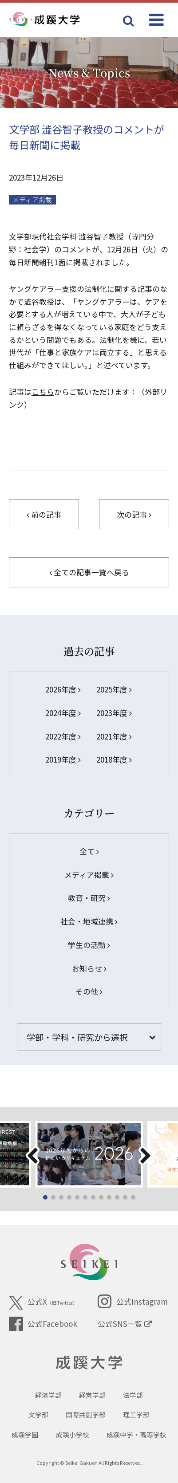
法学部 (133, 1395)
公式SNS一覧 (125, 1323)
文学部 (38, 1414)
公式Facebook (43, 1324)
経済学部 (48, 1395)
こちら (43, 391)
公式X (43, 1303)
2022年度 (63, 736)
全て (89, 851)
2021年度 (114, 736)
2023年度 (114, 712)
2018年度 (114, 759)
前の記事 (44, 514)
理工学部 (136, 1414)
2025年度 (114, 689)
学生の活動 (89, 944)
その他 (89, 991)
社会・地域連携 (89, 921)
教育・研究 (89, 897)
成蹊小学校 (72, 1434)
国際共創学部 (86, 1414)
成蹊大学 (89, 1363)
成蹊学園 (25, 1434)
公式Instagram (133, 1301)
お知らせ (89, 968)
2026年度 (63, 689)
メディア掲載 (32, 199)
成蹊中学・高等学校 (136, 1434)
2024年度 (63, 712)
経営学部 (92, 1395)
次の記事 (134, 514)
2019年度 (63, 759)
